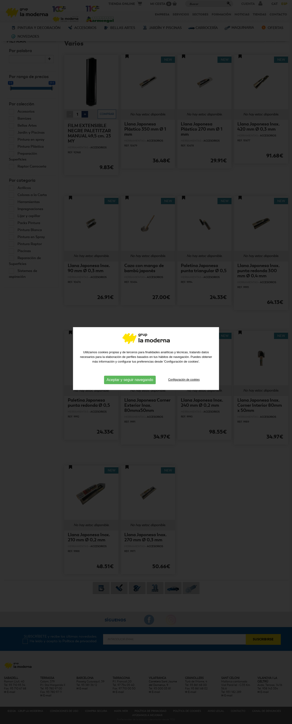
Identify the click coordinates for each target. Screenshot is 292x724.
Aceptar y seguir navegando (130, 366)
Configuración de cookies (184, 366)
